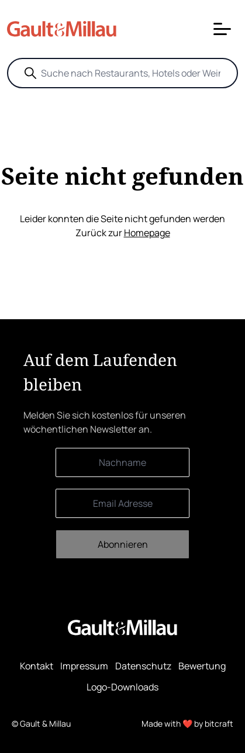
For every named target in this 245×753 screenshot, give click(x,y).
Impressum (84, 665)
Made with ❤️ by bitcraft (187, 723)
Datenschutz (143, 665)
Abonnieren (123, 544)
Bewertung (202, 665)
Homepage (147, 232)
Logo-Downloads (122, 687)
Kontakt (36, 665)
